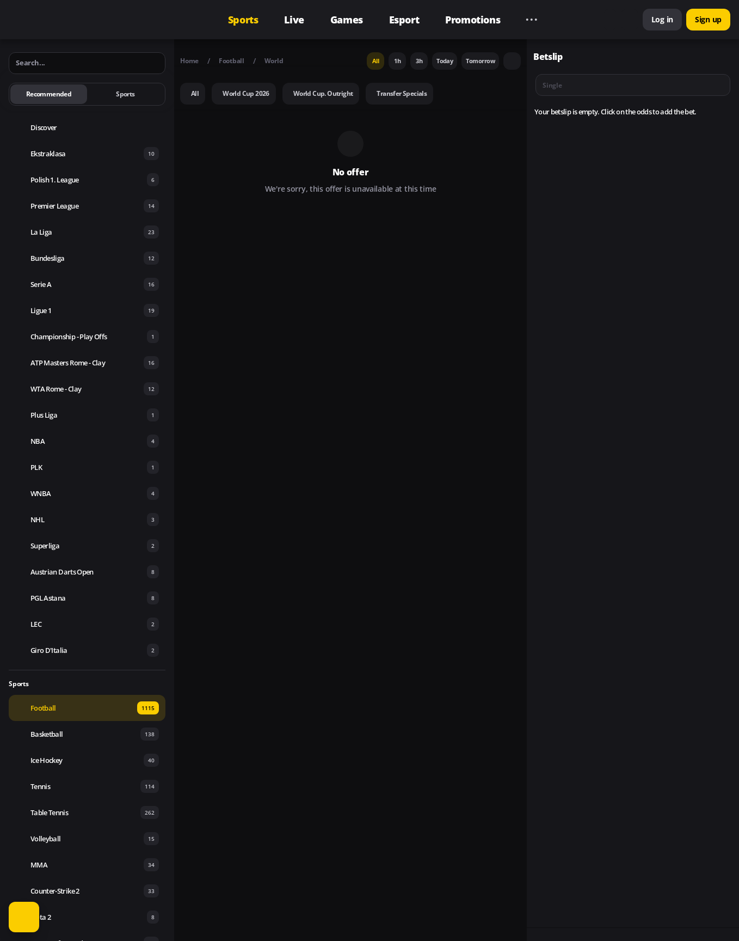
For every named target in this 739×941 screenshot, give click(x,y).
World (274, 60)
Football (231, 60)
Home (189, 60)
